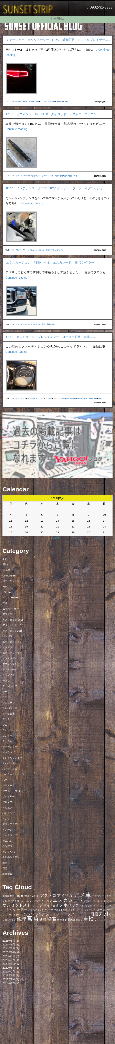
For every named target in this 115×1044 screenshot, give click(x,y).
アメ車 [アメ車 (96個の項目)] (82, 895)
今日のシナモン (11, 857)
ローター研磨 (71, 398)
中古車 (79, 398)
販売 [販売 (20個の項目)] (71, 919)
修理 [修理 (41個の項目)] (21, 919)
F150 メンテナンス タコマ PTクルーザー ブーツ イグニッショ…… (57, 188)
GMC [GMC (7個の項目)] (32, 896)
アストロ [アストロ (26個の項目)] (48, 895)
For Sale (7, 592)
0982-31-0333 (100, 7)
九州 (56, 176)
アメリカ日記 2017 (13, 625)
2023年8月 (8, 960)
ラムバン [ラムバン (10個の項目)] (28, 914)
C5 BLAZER (9, 575)
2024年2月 (8, 948)
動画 (4, 862)
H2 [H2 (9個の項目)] (37, 895)
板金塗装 (7, 874)
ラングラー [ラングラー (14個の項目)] (43, 914)
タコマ (48, 250)
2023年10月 (9, 952)
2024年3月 (8, 944)
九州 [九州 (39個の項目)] (103, 913)
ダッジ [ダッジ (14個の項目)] (74, 905)
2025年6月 (8, 940)
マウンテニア (9, 824)
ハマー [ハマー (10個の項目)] (49, 909)
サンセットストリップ (35, 398)
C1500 (6, 570)
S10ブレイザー (10, 608)
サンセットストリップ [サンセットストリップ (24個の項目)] (22, 905)
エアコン (27, 176)
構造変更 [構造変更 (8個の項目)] (62, 919)
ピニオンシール (47, 176)
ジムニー (7, 702)
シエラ (6, 697)
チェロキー (8, 741)
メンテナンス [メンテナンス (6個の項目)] (89, 910)
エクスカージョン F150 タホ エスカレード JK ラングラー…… (53, 262)
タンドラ (7, 735)
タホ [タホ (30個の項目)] (63, 905)
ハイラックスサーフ (13, 774)
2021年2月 (8, 979)
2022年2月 (8, 971)
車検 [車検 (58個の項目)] (88, 919)
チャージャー (34, 102)
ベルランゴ (8, 813)
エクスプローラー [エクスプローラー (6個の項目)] (17, 901)
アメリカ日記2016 (12, 630)
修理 (61, 176)
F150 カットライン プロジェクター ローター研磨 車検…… (51, 337)
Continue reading (18, 129)
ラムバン (7, 840)
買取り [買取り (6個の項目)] (79, 920)
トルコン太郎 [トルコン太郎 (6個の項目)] (86, 905)
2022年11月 (9, 963)
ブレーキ (48, 398)
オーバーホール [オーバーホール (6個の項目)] (92, 901)
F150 (12, 102)
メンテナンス (9, 829)
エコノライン (9, 664)
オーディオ (8, 675)
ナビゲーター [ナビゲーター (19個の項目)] (17, 909)
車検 (66, 102)
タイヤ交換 (8, 713)
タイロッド (36, 176)
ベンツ (6, 818)
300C (5, 559)
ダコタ (6, 719)
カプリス (7, 680)
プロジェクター (59, 398)
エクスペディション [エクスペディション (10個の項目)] (39, 900)
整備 (70, 176)
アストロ (19, 176)
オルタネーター (21, 102)
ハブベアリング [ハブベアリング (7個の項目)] (36, 910)
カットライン (21, 398)
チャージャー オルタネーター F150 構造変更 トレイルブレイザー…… (58, 39)
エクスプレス (9, 647)
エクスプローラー (12, 652)
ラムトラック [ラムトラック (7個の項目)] (15, 914)
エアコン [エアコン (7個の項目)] (96, 896)
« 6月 (56, 537)
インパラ (7, 636)
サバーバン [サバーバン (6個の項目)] (106, 901)
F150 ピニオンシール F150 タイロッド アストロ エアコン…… (54, 114)
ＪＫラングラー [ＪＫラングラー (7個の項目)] (102, 920)
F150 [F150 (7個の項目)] (26, 896)
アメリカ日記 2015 (12, 619)
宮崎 (65, 176)
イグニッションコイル (36, 250)
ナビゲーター (9, 763)
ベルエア (7, 807)
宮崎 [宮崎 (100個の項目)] (33, 918)
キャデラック (9, 686)
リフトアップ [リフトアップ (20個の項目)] (63, 914)
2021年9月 (8, 975)
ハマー (6, 780)
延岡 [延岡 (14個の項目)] (42, 919)
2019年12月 (9, 983)
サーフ (6, 691)
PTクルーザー (21, 250)
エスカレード (35, 324)
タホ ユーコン (11, 730)
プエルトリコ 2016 (12, 791)
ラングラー (8, 846)
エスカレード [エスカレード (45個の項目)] (68, 900)
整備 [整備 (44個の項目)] (51, 919)
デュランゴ (8, 752)
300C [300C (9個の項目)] (5, 895)
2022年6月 (8, 967)
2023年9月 (8, 956)
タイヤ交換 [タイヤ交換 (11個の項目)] (51, 905)
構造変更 (59, 102)
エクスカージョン (22, 324)
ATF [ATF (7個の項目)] (12, 896)
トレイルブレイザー (47, 102)
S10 (4, 603)
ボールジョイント (58, 250)
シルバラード (9, 708)
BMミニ (6, 564)
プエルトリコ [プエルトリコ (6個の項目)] (60, 910)
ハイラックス (9, 768)
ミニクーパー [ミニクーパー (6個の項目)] (75, 910)
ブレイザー (8, 796)
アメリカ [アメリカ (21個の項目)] (64, 895)
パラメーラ (8, 785)
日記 (4, 868)
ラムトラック (9, 835)
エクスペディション (13, 658)
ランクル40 (8, 851)
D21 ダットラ (10, 581)
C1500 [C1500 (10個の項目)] (18, 895)
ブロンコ (7, 802)
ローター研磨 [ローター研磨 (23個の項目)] (86, 914)
